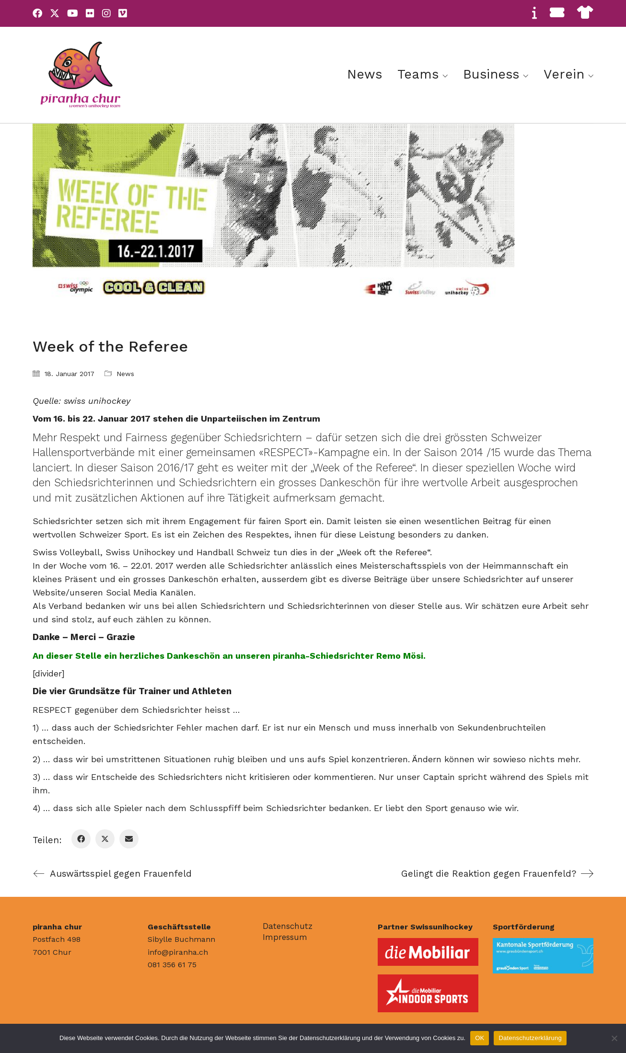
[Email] (129, 838)
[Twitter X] (105, 838)
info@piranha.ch (178, 952)
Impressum (285, 937)
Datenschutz (288, 926)
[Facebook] (81, 838)
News (125, 374)
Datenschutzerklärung (529, 1038)
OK (479, 1038)
